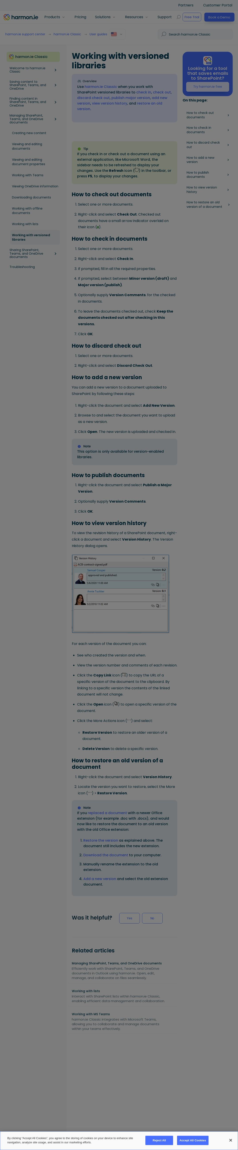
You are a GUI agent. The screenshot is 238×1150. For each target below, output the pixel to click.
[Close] (231, 1140)
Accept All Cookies (192, 1140)
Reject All (159, 1140)
